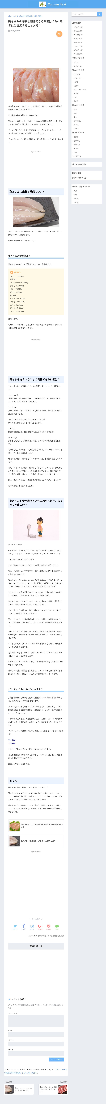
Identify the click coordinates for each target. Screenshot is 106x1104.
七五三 (76, 148)
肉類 (44, 936)
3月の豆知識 (78, 31)
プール (76, 128)
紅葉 (75, 152)
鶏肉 (40, 936)
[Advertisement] (36, 51)
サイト (11, 1050)
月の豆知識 (76, 23)
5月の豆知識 (78, 38)
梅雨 (75, 113)
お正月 (76, 62)
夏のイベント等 (78, 105)
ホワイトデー (78, 78)
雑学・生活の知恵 (79, 178)
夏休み (76, 125)
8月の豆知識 (78, 50)
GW (75, 97)
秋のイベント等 (78, 133)
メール (11, 1040)
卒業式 (76, 86)
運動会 (76, 137)
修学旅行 (77, 141)
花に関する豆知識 (79, 164)
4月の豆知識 (78, 35)
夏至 (75, 109)
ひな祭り (77, 74)
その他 (76, 202)
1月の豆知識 (78, 27)
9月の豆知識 (78, 54)
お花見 (76, 82)
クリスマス (78, 66)
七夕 (75, 117)
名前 (10, 1031)
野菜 (75, 191)
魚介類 (76, 198)
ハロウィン (78, 156)
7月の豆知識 (78, 46)
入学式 (76, 93)
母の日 (76, 101)
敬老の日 (77, 144)
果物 (75, 195)
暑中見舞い (78, 121)
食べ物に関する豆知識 (56, 936)
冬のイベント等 (78, 58)
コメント (13, 1013)
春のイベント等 (78, 70)
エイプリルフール (80, 89)
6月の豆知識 (78, 42)
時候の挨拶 (76, 173)
